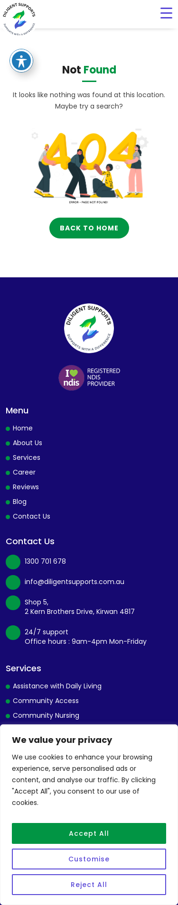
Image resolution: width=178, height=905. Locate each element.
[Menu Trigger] (166, 13)
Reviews (26, 487)
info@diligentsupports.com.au (74, 581)
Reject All (89, 884)
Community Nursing (46, 715)
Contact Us (31, 516)
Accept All (89, 833)
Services (26, 457)
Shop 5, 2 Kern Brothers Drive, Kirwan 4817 (80, 606)
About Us (27, 443)
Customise (89, 859)
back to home (89, 228)
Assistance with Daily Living (57, 686)
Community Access (46, 700)
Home (23, 428)
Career (24, 472)
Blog (20, 501)
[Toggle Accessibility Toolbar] (21, 49)
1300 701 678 (45, 561)
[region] (89, 814)
